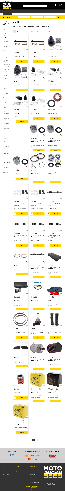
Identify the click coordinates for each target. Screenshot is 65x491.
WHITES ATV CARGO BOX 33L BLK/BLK (53, 272)
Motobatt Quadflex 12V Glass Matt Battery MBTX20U (36, 396)
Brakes (5, 52)
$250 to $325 (6, 121)
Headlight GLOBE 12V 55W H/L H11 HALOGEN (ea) (37, 333)
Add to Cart (22, 61)
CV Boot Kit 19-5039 (35, 113)
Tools (34, 10)
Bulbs (5, 102)
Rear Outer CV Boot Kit (18, 85)
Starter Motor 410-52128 (36, 364)
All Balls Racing (6, 128)
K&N (4, 136)
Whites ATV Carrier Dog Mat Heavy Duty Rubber (54, 304)
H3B (4, 27)
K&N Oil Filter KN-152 (18, 392)
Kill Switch (5, 88)
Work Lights (6, 43)
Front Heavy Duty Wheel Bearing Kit (37, 145)
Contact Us (60, 1)
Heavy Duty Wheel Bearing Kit (53, 145)
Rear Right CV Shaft (18, 240)
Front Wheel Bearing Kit (52, 113)
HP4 (3, 156)
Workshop (39, 10)
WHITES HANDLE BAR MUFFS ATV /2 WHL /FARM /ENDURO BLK (20, 361)
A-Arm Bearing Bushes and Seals (6, 72)
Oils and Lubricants (7, 13)
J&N (4, 133)
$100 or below (6, 113)
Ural (3, 158)
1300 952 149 (8, 1)
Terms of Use (32, 469)
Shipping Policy (5, 172)
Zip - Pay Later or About (34, 482)
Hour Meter (6, 85)
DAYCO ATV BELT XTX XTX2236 (37, 304)
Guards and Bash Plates (6, 96)
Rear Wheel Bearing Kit (18, 173)
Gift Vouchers (5, 477)
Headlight (5, 21)
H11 (4, 29)
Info (20, 113)
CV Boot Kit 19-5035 (52, 85)
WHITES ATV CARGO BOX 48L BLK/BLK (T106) (19, 304)
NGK (4, 141)
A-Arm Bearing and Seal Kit (53, 177)
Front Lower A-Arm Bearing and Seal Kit (20, 209)
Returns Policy (5, 167)
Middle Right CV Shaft (35, 240)
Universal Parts (13, 10)
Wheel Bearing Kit (34, 177)
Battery (5, 83)
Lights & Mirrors (7, 64)
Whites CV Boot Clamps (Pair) (19, 332)
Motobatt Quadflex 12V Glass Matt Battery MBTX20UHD (53, 396)
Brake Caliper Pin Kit (35, 56)
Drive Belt (5, 78)
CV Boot (5, 75)
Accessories (6, 10)
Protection (6, 93)
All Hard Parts (21, 10)
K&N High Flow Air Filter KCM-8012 (54, 364)
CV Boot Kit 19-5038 (18, 116)
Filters (5, 55)
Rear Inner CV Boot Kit (52, 56)
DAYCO (5, 131)
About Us (55, 1)
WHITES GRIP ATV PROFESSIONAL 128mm (54, 333)
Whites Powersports (5, 149)
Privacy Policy (32, 471)
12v (4, 35)
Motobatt (5, 138)
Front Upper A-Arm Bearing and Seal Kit (37, 209)
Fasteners (51, 10)
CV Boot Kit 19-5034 (35, 85)
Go (59, 17)
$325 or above (6, 123)
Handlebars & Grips (6, 61)
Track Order (5, 471)
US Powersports (7, 146)
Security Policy (32, 479)
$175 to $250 (6, 118)
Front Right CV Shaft (35, 272)
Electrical (45, 10)
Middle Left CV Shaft (52, 208)
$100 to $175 (6, 116)
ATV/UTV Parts (28, 10)
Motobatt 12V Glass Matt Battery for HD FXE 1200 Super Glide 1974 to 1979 (20, 429)
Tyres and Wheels (7, 66)
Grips (5, 105)
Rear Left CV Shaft (51, 240)
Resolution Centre (6, 474)
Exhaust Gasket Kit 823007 (19, 269)
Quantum (5, 143)
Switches (5, 107)
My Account (5, 469)
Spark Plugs (6, 91)
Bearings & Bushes (5, 49)
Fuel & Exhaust (6, 57)
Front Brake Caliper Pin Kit (19, 56)
